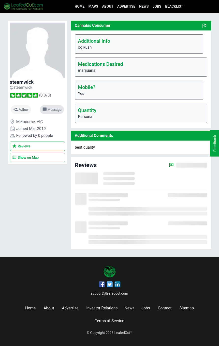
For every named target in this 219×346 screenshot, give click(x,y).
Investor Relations (101, 308)
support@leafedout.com (109, 293)
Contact (165, 308)
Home (80, 6)
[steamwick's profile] (21, 87)
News (144, 6)
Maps (93, 6)
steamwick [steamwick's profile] (22, 82)
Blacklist (174, 6)
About (107, 6)
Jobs (157, 6)
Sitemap (186, 308)
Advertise (126, 6)
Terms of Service (109, 320)
